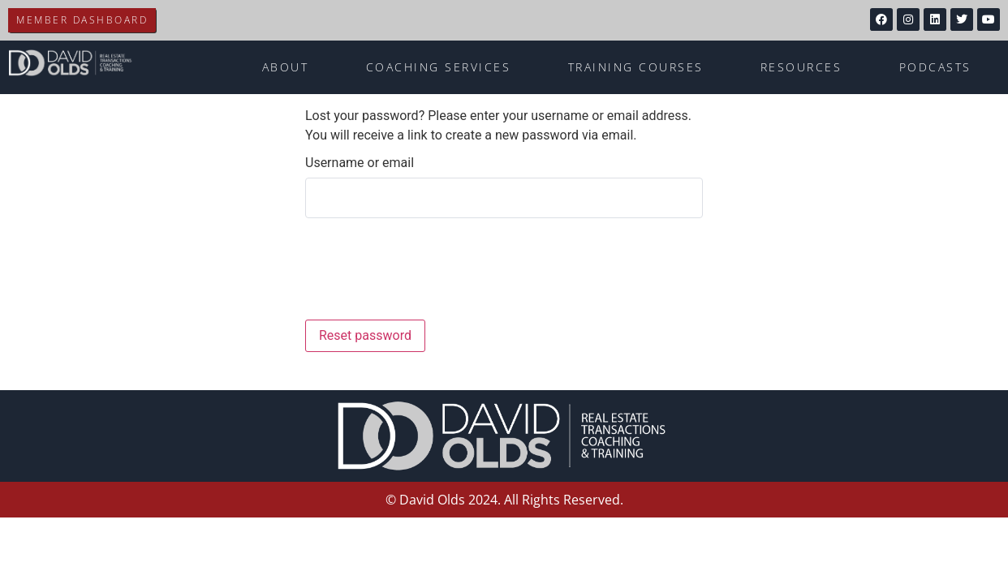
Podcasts (935, 67)
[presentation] (415, 272)
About (285, 67)
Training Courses (636, 67)
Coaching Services (438, 67)
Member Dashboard (82, 20)
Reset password (365, 335)
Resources (801, 67)
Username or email (359, 163)
